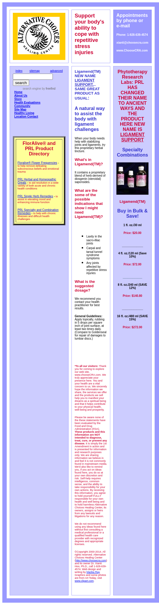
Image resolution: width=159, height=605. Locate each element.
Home (18, 92)
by (48, 88)
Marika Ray (93, 572)
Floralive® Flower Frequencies (37, 162)
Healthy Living (24, 113)
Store (18, 99)
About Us (20, 95)
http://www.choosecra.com (91, 560)
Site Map (20, 109)
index (18, 70)
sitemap (34, 70)
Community (22, 106)
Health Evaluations (27, 102)
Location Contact (26, 116)
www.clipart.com (84, 580)
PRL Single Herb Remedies (35, 196)
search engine (32, 88)
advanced (56, 70)
